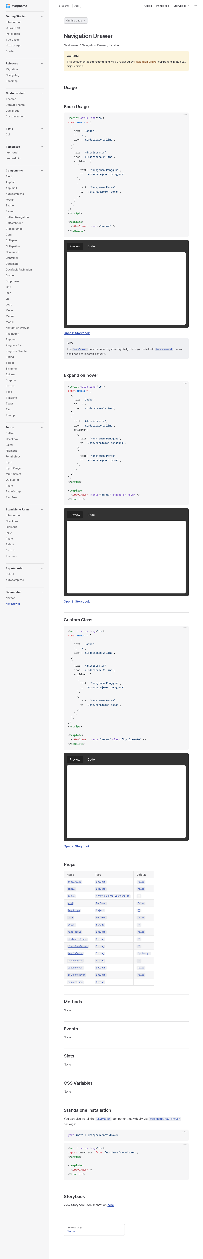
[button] (25, 16)
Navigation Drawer (145, 61)
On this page (76, 20)
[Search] (69, 5)
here (110, 1205)
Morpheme (16, 6)
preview (75, 246)
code (91, 246)
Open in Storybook (77, 333)
